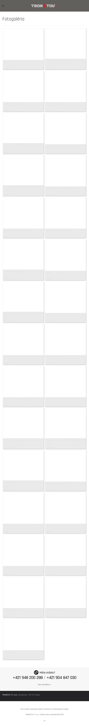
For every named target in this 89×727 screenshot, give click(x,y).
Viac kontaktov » (44, 684)
